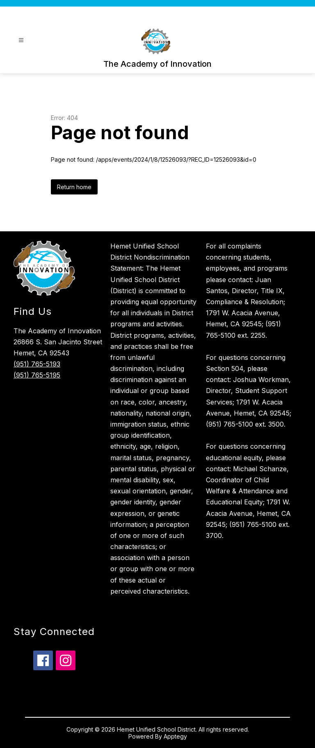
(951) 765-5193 (37, 364)
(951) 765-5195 (37, 375)
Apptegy (175, 736)
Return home (74, 186)
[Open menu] (21, 40)
